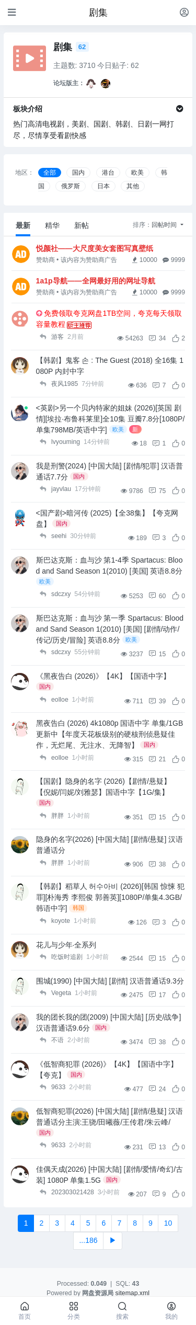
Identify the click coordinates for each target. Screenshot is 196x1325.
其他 (132, 186)
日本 (103, 186)
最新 (23, 225)
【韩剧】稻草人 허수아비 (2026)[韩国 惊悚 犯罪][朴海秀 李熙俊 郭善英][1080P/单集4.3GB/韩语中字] (110, 897)
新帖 (81, 225)
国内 (78, 172)
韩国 (78, 908)
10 (168, 1223)
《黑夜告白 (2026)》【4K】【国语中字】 (103, 676)
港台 (108, 172)
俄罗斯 (70, 186)
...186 (88, 1240)
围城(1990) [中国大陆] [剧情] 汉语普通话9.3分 (110, 981)
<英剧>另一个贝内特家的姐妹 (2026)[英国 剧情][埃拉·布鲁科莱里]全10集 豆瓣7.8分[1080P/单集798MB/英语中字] (110, 419)
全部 (49, 172)
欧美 (137, 172)
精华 (52, 225)
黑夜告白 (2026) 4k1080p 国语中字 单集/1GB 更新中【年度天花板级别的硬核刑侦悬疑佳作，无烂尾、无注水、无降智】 (109, 734)
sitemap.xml (132, 1293)
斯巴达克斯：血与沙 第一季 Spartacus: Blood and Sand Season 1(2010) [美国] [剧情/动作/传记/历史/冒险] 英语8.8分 (109, 629)
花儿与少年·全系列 (66, 945)
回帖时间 (165, 225)
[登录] (184, 12)
